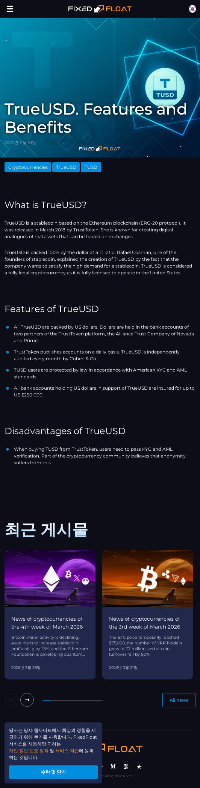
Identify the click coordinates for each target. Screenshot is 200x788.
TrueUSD (66, 167)
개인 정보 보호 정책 (28, 750)
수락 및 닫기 (53, 772)
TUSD (91, 167)
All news (179, 700)
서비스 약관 (67, 750)
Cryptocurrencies (28, 167)
